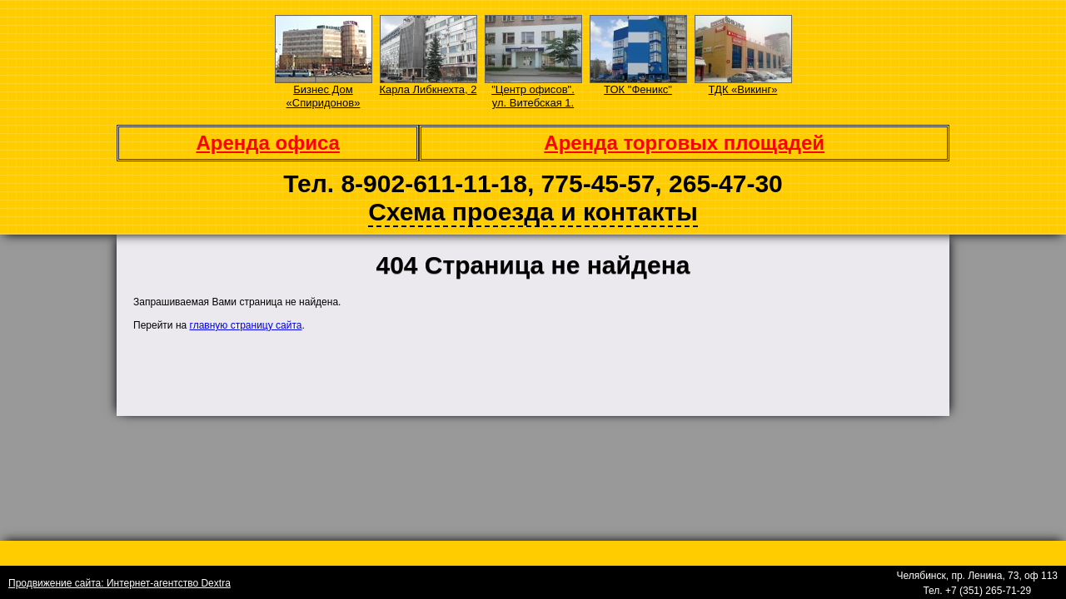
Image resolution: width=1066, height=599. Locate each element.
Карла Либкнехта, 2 (428, 89)
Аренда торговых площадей (684, 142)
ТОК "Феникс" (638, 89)
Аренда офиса (268, 142)
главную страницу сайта (246, 325)
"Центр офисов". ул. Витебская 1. (533, 96)
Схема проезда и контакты (533, 211)
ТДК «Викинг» (743, 89)
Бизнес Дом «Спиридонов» (323, 96)
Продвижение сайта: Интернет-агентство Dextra (119, 583)
